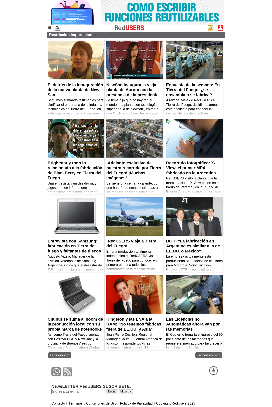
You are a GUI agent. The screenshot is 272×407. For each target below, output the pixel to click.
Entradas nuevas (59, 355)
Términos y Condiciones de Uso (92, 403)
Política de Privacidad (136, 403)
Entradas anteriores (208, 355)
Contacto (58, 403)
